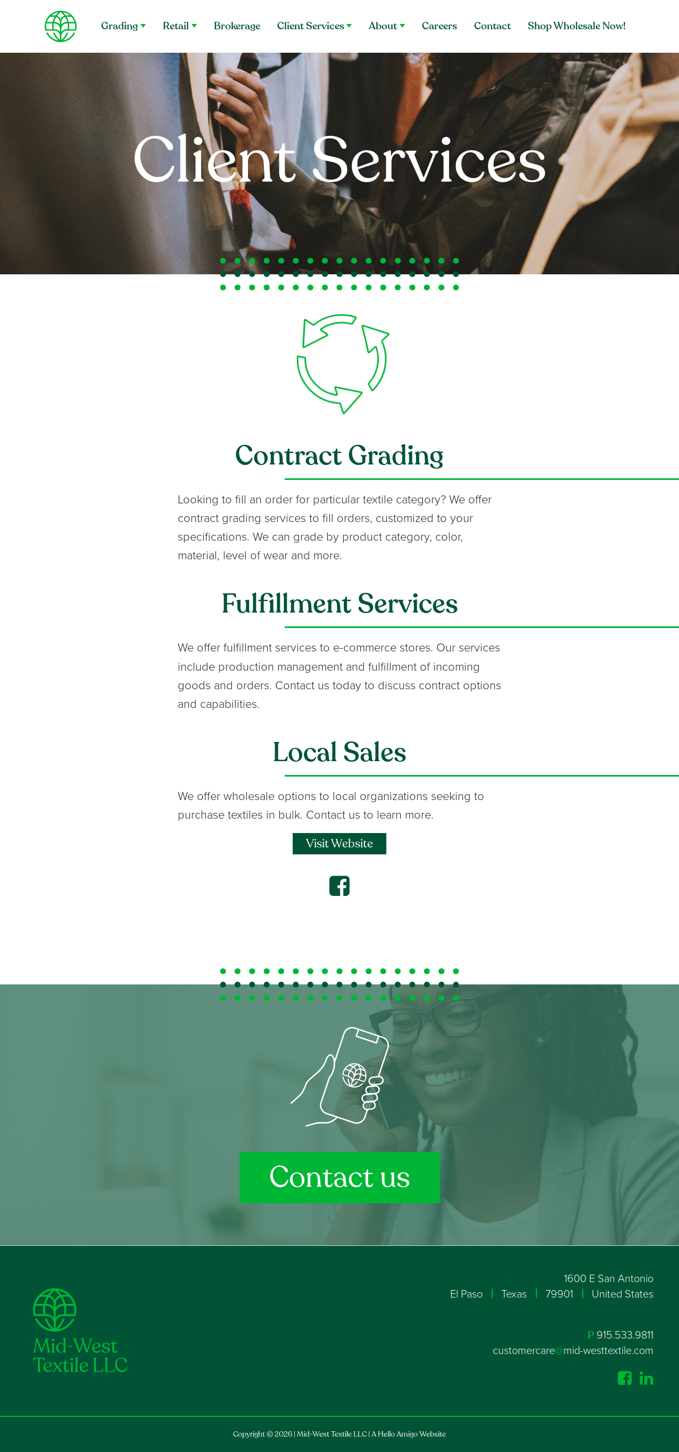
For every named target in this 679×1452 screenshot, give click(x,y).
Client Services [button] (310, 26)
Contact (492, 26)
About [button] (383, 26)
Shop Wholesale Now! (577, 26)
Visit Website (339, 844)
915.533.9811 (625, 1335)
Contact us (339, 1177)
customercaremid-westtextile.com (573, 1350)
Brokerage (237, 26)
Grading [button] (119, 26)
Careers (439, 26)
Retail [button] (176, 26)
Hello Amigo (398, 1434)
